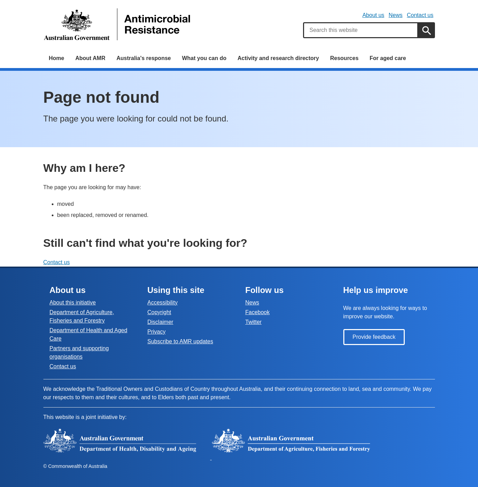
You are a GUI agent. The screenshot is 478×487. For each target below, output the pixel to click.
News (396, 15)
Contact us (420, 15)
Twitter (253, 322)
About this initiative (73, 302)
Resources (344, 58)
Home (56, 58)
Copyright (159, 312)
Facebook (257, 312)
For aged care (388, 58)
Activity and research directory (278, 58)
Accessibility (163, 302)
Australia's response (143, 58)
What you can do (204, 58)
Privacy (157, 332)
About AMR (90, 58)
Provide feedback (374, 337)
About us (373, 15)
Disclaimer (161, 322)
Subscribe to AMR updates (180, 341)
